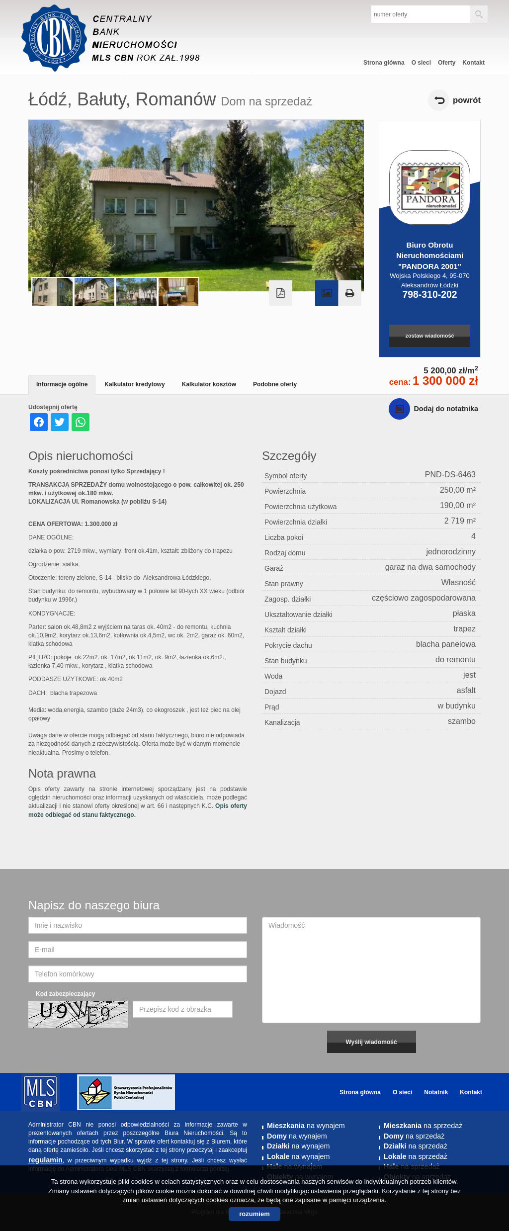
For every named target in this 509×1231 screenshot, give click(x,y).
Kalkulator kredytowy (134, 384)
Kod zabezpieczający (65, 993)
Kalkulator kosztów (209, 384)
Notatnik (436, 1092)
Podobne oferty (275, 384)
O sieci (421, 62)
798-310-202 (429, 294)
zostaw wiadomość (430, 336)
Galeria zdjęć (326, 293)
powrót (467, 100)
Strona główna (384, 62)
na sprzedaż (423, 1126)
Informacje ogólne (61, 384)
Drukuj (349, 293)
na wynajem (306, 1126)
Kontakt (473, 62)
